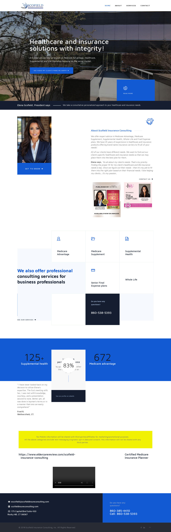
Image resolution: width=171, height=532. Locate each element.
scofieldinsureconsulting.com (23, 506)
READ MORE (128, 93)
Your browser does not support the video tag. (74, 477)
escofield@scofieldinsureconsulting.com (28, 501)
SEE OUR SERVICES (25, 320)
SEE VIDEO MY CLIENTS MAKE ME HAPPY (51, 70)
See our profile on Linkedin (65, 396)
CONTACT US (144, 179)
